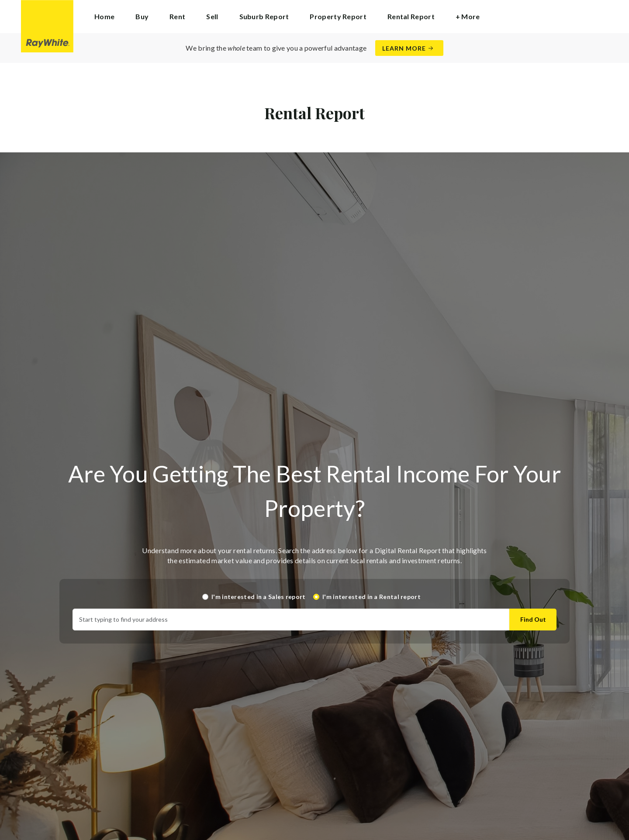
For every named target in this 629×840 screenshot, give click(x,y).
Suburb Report (264, 16)
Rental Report (411, 16)
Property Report (338, 16)
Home (104, 16)
